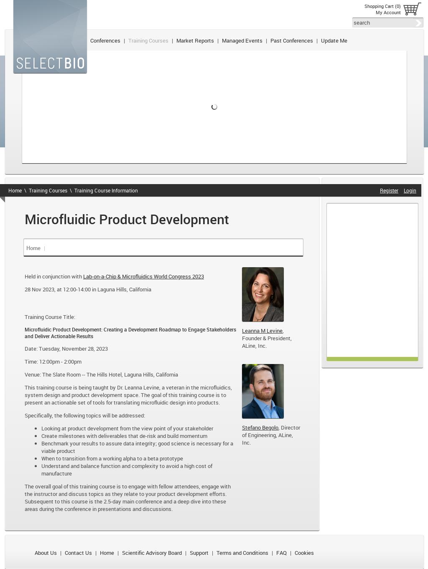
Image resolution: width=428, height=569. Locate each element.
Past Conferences (291, 40)
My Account (388, 12)
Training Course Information (106, 190)
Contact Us (78, 552)
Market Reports (195, 40)
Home (15, 190)
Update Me (334, 40)
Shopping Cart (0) (382, 6)
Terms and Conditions (242, 552)
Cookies (304, 552)
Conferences (105, 40)
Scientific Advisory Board (152, 552)
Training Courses (148, 40)
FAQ (281, 552)
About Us (46, 552)
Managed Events (242, 40)
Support (199, 552)
